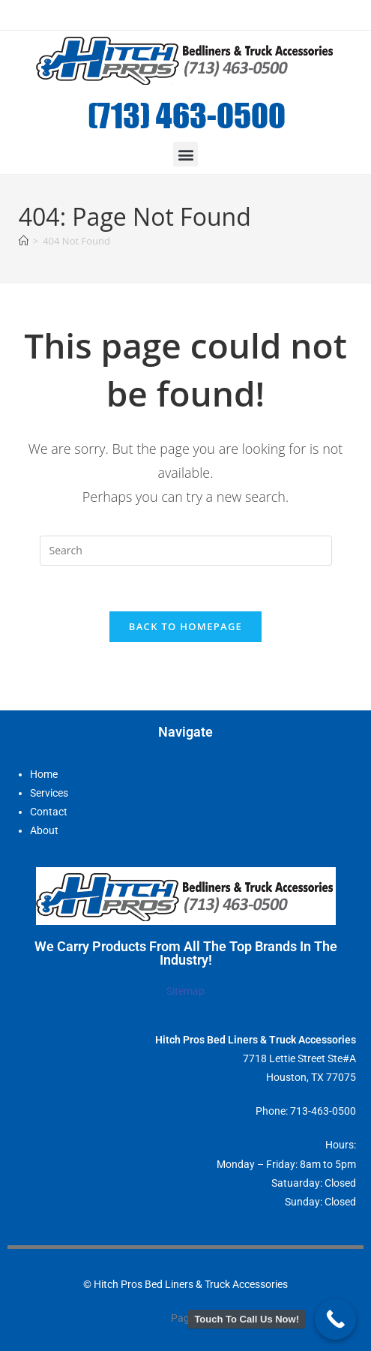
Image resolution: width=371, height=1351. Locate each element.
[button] (185, 154)
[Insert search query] (186, 551)
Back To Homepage (185, 626)
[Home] (23, 241)
